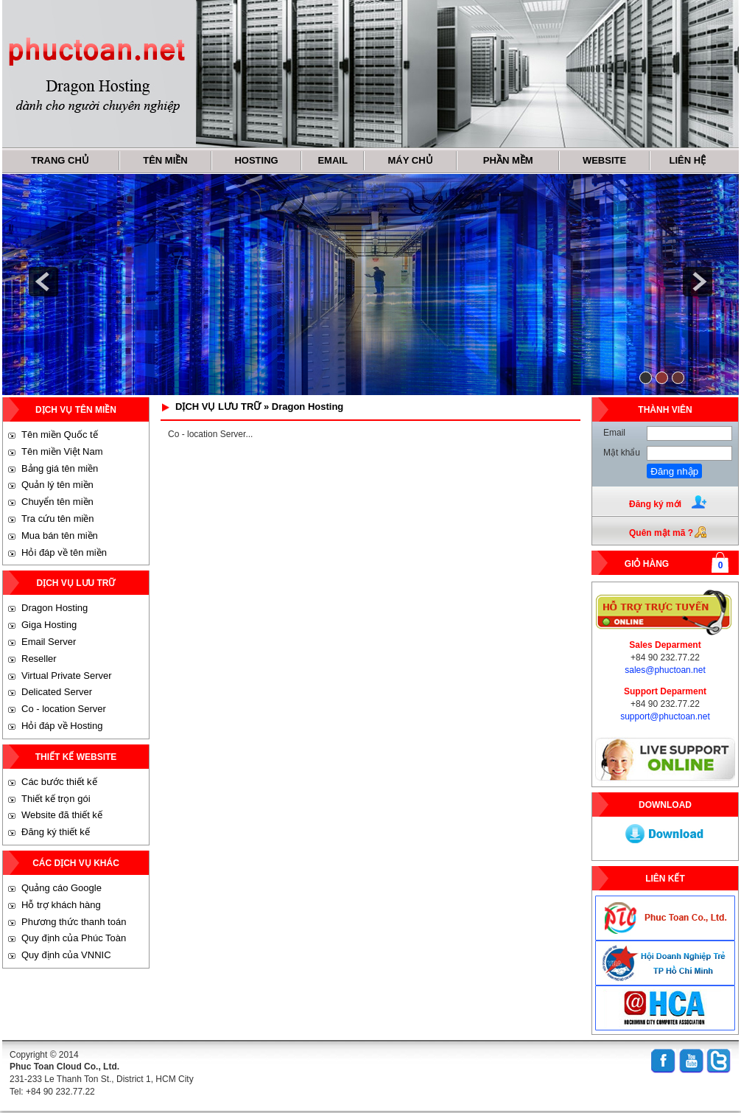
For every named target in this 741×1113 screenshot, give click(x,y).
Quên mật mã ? (661, 533)
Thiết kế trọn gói (56, 798)
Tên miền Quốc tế (59, 434)
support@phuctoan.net (665, 716)
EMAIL (332, 160)
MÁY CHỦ (410, 160)
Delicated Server (56, 691)
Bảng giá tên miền (59, 468)
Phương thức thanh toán (73, 921)
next (697, 281)
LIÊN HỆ (688, 160)
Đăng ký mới (655, 504)
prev (43, 281)
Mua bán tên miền (59, 535)
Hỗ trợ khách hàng (61, 904)
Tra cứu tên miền (57, 518)
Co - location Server (63, 708)
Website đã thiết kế (61, 814)
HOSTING (256, 160)
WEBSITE (604, 160)
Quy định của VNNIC (66, 954)
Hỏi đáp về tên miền (64, 552)
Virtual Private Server (66, 675)
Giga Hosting (49, 624)
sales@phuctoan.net (665, 670)
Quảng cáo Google (61, 887)
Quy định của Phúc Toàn (73, 937)
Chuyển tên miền (57, 501)
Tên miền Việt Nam (62, 451)
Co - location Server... (210, 434)
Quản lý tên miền (57, 484)
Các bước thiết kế (59, 781)
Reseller (39, 658)
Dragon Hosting (54, 607)
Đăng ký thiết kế (55, 831)
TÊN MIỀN (165, 160)
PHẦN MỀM (508, 160)
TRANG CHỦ (60, 160)
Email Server (48, 641)
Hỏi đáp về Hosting (61, 725)
